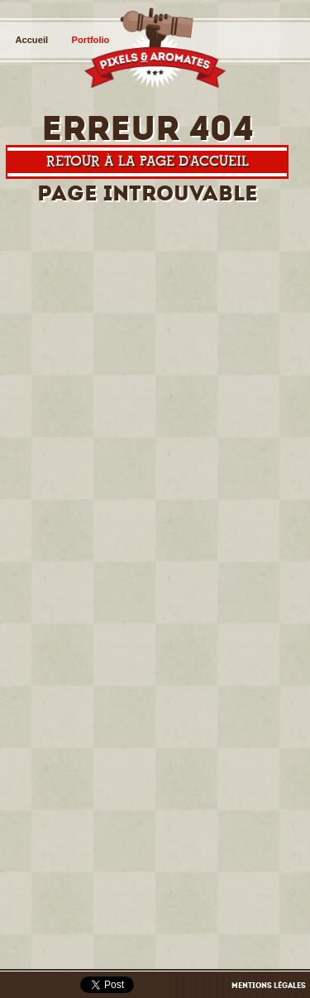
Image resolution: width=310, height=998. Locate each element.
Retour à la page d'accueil (147, 161)
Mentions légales (268, 985)
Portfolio (91, 40)
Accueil (31, 40)
